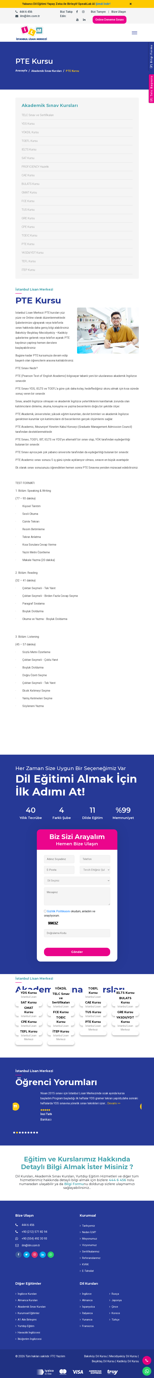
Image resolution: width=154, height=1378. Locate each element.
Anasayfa (21, 70)
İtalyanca (86, 1313)
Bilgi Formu (74, 1184)
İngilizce (86, 1293)
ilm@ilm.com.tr (30, 16)
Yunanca (86, 1319)
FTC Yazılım (57, 1356)
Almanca (86, 1300)
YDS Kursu (28, 123)
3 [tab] (20, 1132)
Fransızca (87, 1326)
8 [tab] (34, 1132)
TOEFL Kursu (30, 141)
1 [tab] (14, 1132)
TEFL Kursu (29, 261)
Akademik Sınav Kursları (46, 71)
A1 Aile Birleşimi (25, 1319)
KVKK (84, 1264)
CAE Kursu (28, 175)
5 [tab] (25, 1132)
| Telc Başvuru (151, 89)
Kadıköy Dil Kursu (128, 1361)
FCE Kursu (28, 201)
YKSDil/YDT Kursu (32, 252)
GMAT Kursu (29, 192)
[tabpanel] (77, 1106)
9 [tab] (37, 1132)
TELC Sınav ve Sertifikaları (38, 115)
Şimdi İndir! (103, 4)
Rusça (114, 1293)
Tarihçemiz (87, 1225)
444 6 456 (25, 11)
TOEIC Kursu (29, 235)
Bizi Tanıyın (98, 11)
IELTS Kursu (29, 149)
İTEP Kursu (28, 270)
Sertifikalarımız (89, 1251)
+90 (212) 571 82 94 (34, 1231)
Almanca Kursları (26, 1300)
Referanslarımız (90, 1258)
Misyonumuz (88, 1238)
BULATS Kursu (30, 184)
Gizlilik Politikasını (58, 911)
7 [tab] (31, 1132)
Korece (114, 1313)
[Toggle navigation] (134, 33)
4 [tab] (23, 1132)
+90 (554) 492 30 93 (34, 1238)
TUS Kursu (28, 209)
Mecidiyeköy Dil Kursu (123, 1356)
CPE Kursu (28, 227)
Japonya (115, 1300)
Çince (113, 1306)
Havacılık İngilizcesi (27, 1332)
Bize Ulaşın (118, 11)
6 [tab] (28, 1132)
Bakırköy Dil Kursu (95, 1356)
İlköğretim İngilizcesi (28, 1339)
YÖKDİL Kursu (30, 132)
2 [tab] (17, 1132)
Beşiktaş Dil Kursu (103, 1361)
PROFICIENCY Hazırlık (35, 166)
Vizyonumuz (88, 1245)
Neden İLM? (88, 1232)
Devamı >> (113, 1103)
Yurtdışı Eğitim (24, 1326)
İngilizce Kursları (26, 1293)
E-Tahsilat (87, 1270)
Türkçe (114, 1319)
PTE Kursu (28, 244)
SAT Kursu (28, 158)
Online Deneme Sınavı (109, 19)
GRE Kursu (28, 218)
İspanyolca (87, 1306)
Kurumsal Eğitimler (27, 1313)
